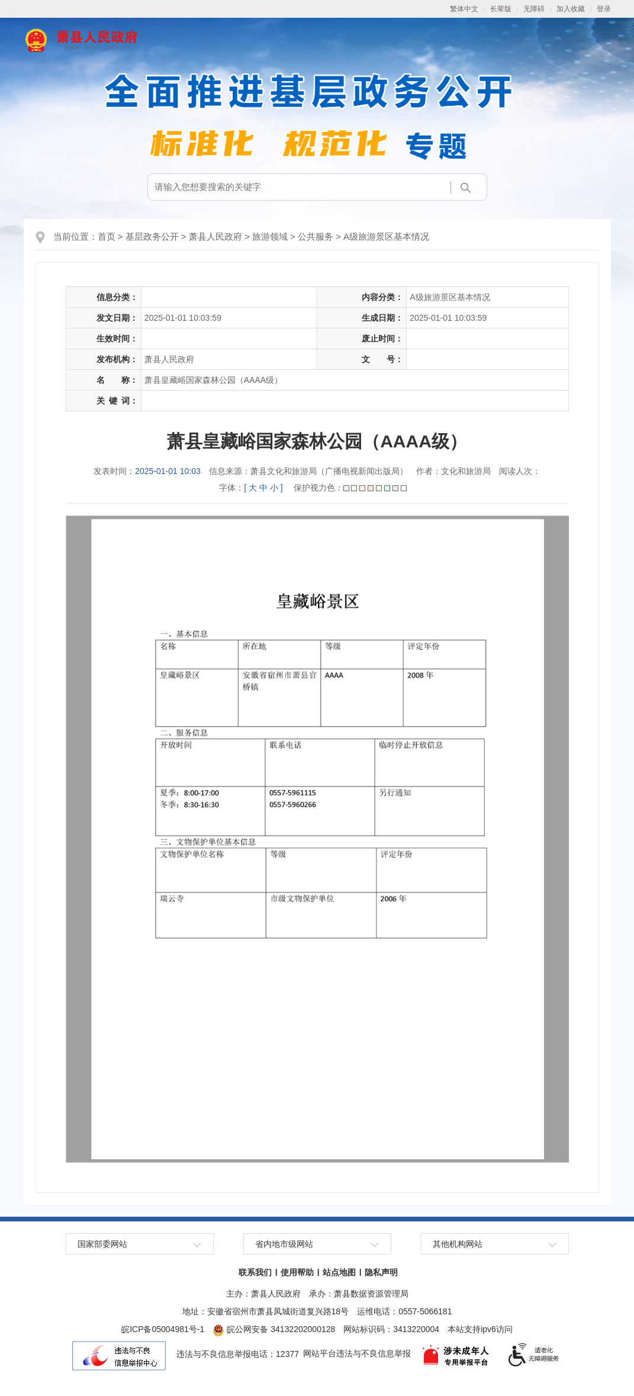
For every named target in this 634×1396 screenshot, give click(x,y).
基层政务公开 (152, 236)
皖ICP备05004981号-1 (162, 1329)
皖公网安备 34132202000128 (274, 1329)
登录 (604, 9)
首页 (106, 236)
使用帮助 (297, 1272)
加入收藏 (570, 9)
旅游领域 (270, 236)
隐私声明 (381, 1272)
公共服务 (315, 236)
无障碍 (534, 9)
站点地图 (339, 1272)
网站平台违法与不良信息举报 (357, 1354)
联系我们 (255, 1272)
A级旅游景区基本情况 (386, 236)
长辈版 (500, 9)
